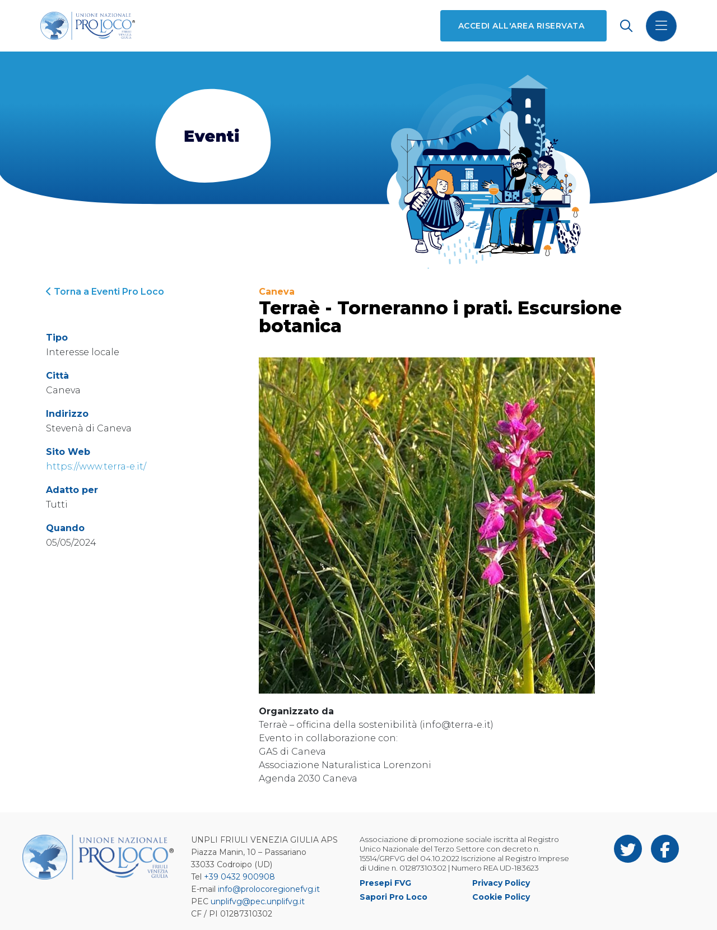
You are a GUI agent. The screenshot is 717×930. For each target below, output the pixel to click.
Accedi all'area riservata (521, 26)
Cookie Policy (501, 897)
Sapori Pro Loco (393, 897)
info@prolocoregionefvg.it (269, 889)
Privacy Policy (501, 883)
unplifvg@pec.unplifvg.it (258, 901)
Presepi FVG (385, 883)
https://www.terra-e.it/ (96, 466)
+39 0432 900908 (239, 877)
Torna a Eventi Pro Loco (105, 291)
